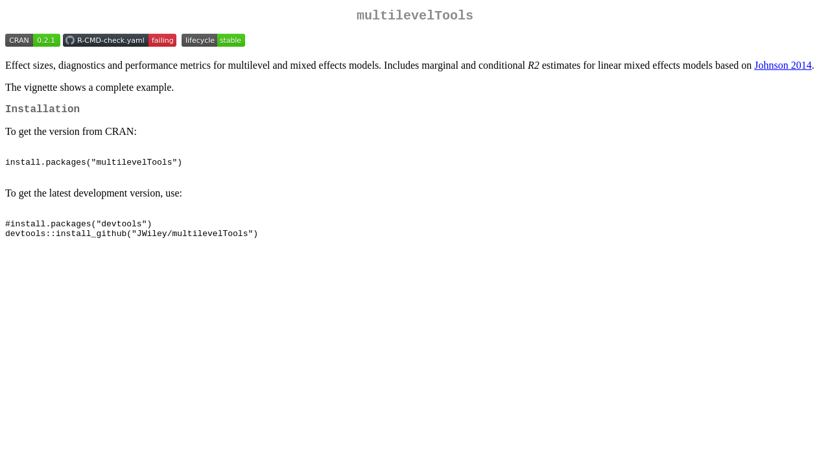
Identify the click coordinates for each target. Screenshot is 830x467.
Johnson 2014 (782, 67)
